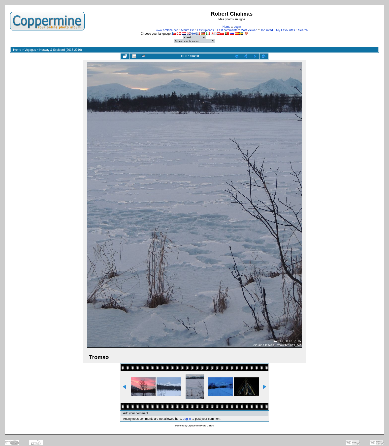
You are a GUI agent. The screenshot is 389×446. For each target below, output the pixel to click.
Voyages (30, 50)
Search (303, 30)
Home (226, 26)
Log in (187, 418)
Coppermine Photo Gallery (201, 425)
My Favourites (285, 30)
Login (237, 26)
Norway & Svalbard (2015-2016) (60, 50)
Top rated (266, 30)
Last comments (227, 30)
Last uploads (205, 30)
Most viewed (249, 30)
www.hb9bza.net (167, 30)
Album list (187, 30)
